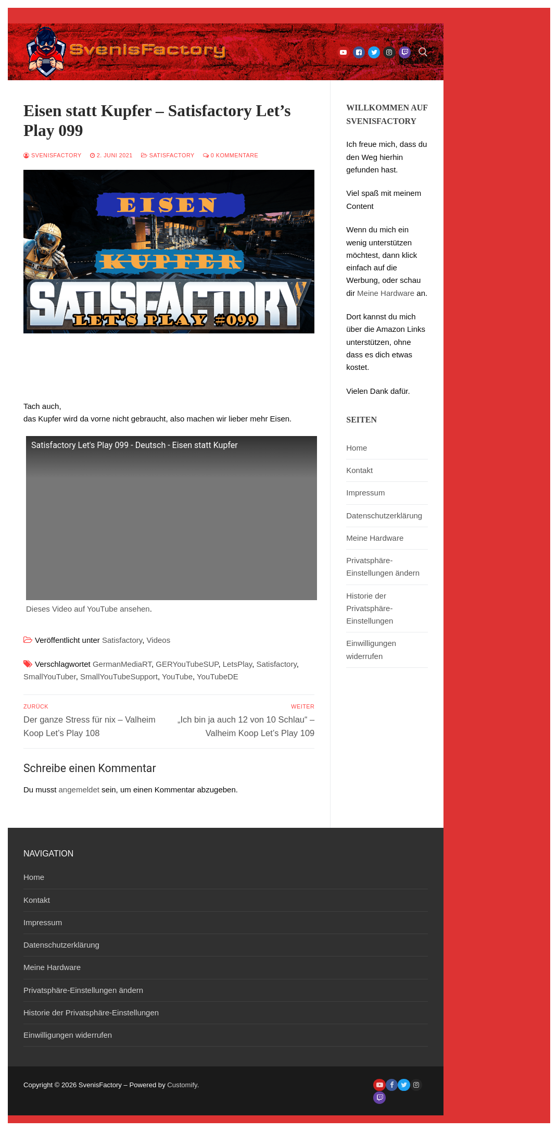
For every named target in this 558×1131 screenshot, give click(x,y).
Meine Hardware (385, 293)
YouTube (177, 676)
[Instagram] (389, 52)
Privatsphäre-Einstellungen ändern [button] (383, 566)
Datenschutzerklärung (384, 515)
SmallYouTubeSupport (119, 676)
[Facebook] (359, 52)
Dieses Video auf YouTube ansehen (88, 608)
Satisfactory (168, 155)
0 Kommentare (231, 155)
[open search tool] (423, 52)
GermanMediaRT (122, 664)
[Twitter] (374, 52)
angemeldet (79, 789)
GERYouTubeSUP (187, 664)
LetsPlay (237, 664)
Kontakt (359, 470)
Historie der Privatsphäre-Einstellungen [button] (369, 608)
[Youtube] (343, 52)
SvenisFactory (52, 155)
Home (356, 447)
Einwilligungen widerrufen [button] (371, 649)
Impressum (365, 492)
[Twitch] (405, 52)
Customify (182, 1085)
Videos (159, 640)
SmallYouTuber (49, 676)
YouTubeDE (217, 676)
